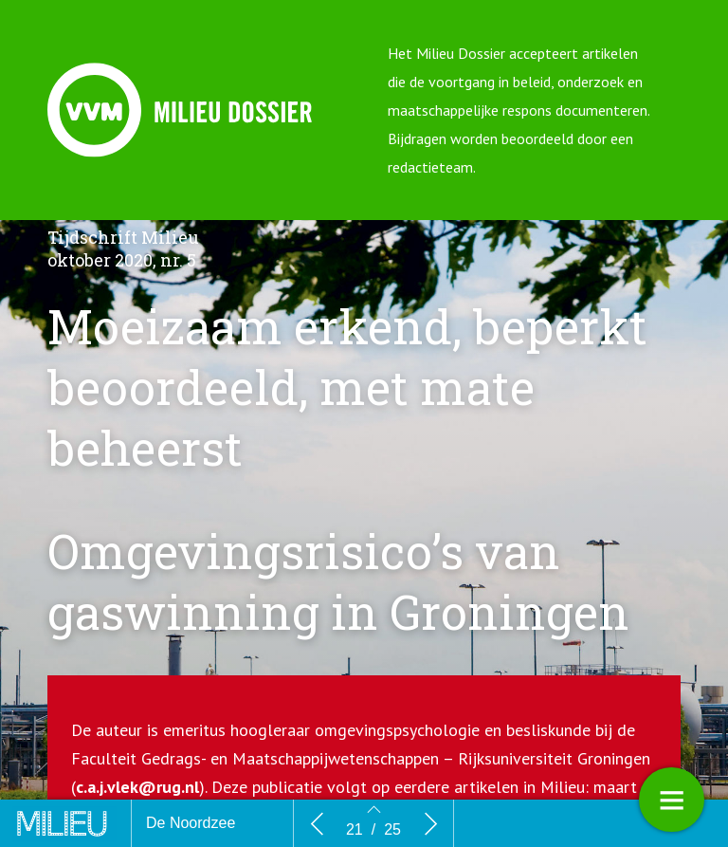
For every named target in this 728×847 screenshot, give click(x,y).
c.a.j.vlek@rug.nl (137, 787)
